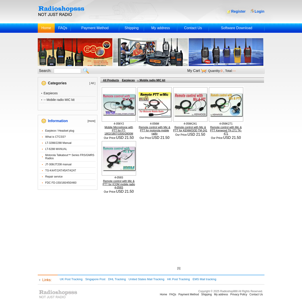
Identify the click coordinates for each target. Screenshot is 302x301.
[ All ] (92, 83)
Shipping (132, 28)
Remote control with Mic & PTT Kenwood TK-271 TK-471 (226, 130)
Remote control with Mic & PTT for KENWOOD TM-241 (190, 129)
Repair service (54, 176)
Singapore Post (95, 279)
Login (259, 11)
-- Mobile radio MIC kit (59, 100)
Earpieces (51, 93)
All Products (111, 80)
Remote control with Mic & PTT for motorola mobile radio (154, 130)
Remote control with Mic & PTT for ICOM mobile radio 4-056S (119, 184)
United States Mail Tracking (146, 279)
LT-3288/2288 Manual (58, 143)
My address (160, 28)
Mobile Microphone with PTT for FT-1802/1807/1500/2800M (118, 130)
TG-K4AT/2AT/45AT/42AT (60, 170)
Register (238, 11)
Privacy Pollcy (238, 294)
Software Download (236, 28)
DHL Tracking (117, 279)
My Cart (193, 71)
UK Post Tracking (71, 279)
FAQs (62, 28)
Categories (57, 83)
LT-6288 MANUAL (56, 149)
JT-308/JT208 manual (58, 164)
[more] (91, 121)
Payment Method (95, 28)
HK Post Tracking (178, 279)
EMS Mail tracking (204, 279)
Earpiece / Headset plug (59, 130)
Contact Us (193, 28)
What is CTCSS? (55, 136)
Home (46, 28)
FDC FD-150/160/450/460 (60, 182)
